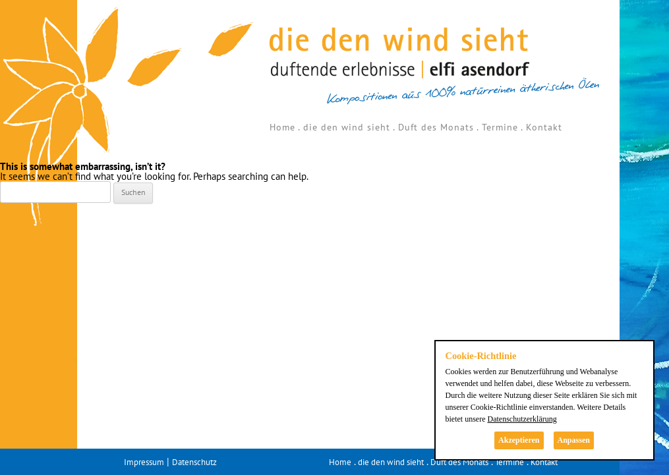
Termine (500, 127)
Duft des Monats (436, 127)
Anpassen (574, 440)
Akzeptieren (518, 440)
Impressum (144, 462)
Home (282, 127)
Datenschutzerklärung (521, 419)
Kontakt (544, 127)
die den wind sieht (346, 127)
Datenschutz (194, 462)
